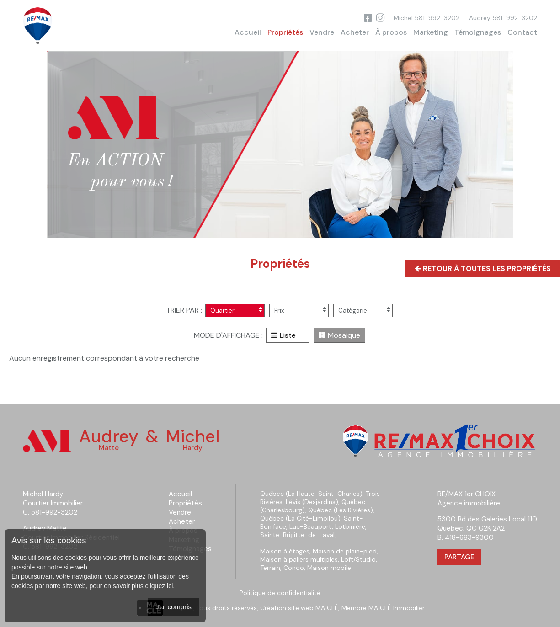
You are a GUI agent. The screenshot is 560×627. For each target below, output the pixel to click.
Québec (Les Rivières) (340, 510)
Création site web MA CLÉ (299, 608)
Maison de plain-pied (345, 551)
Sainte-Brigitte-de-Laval (297, 535)
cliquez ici (159, 586)
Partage (459, 557)
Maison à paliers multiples (299, 559)
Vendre (321, 32)
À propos (391, 32)
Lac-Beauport (310, 526)
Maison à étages (284, 551)
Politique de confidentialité (280, 593)
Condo (293, 567)
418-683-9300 (469, 537)
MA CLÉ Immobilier (396, 608)
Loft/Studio (358, 559)
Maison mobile (329, 567)
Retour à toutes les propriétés (483, 268)
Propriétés (285, 32)
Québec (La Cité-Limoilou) (300, 518)
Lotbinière (350, 526)
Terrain (270, 567)
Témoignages (477, 32)
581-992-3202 (437, 18)
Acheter (355, 32)
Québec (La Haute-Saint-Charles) (311, 493)
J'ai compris (173, 607)
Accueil (248, 32)
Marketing (430, 32)
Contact (522, 32)
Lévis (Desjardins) (312, 502)
